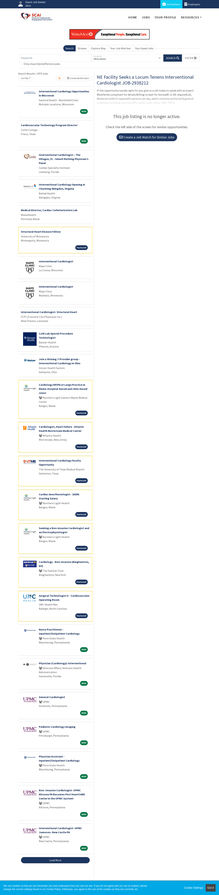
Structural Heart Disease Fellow (41, 231)
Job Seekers (171, 4)
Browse (82, 48)
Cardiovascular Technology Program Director (49, 125)
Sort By (25, 78)
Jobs (146, 17)
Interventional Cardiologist (56, 261)
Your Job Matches (120, 48)
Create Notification (78, 78)
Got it (210, 887)
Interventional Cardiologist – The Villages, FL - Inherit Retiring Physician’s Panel (63, 159)
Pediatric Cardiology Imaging (57, 726)
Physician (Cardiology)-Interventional (62, 663)
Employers (192, 4)
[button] (190, 58)
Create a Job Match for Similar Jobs (146, 137)
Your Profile (165, 17)
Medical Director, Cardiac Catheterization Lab (49, 210)
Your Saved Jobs (144, 48)
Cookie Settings (193, 887)
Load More (55, 860)
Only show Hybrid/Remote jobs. (42, 64)
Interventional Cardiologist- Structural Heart (49, 312)
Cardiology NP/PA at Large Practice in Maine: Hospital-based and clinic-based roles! (63, 389)
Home (132, 17)
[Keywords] (55, 58)
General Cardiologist (52, 697)
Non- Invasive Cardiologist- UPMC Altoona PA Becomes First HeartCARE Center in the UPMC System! (62, 794)
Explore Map (98, 48)
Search (69, 48)
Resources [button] (190, 17)
